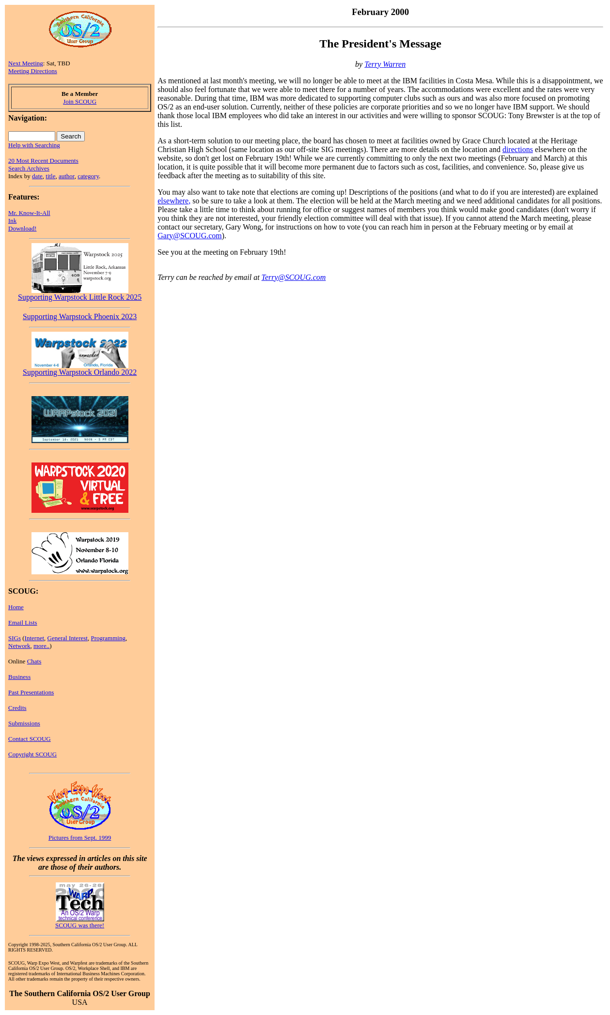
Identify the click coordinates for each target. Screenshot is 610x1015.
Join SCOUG (79, 101)
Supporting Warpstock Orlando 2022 (80, 368)
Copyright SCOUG (32, 754)
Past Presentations (31, 692)
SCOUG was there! (79, 925)
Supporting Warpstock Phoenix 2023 (80, 316)
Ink (12, 220)
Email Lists (22, 622)
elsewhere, (173, 201)
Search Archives (28, 168)
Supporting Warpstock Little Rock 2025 (79, 293)
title (50, 176)
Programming (108, 638)
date (37, 176)
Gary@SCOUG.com (189, 235)
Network (19, 645)
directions (517, 149)
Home (16, 607)
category (88, 176)
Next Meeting (25, 63)
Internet (34, 638)
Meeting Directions (32, 71)
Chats (34, 661)
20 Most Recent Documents (43, 160)
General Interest (67, 638)
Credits (17, 707)
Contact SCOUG (29, 738)
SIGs (14, 638)
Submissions (24, 723)
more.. (41, 645)
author (67, 176)
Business (19, 676)
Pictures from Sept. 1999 (79, 837)
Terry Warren (385, 64)
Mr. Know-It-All (29, 212)
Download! (22, 228)
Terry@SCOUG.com (294, 277)
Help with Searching (34, 145)
